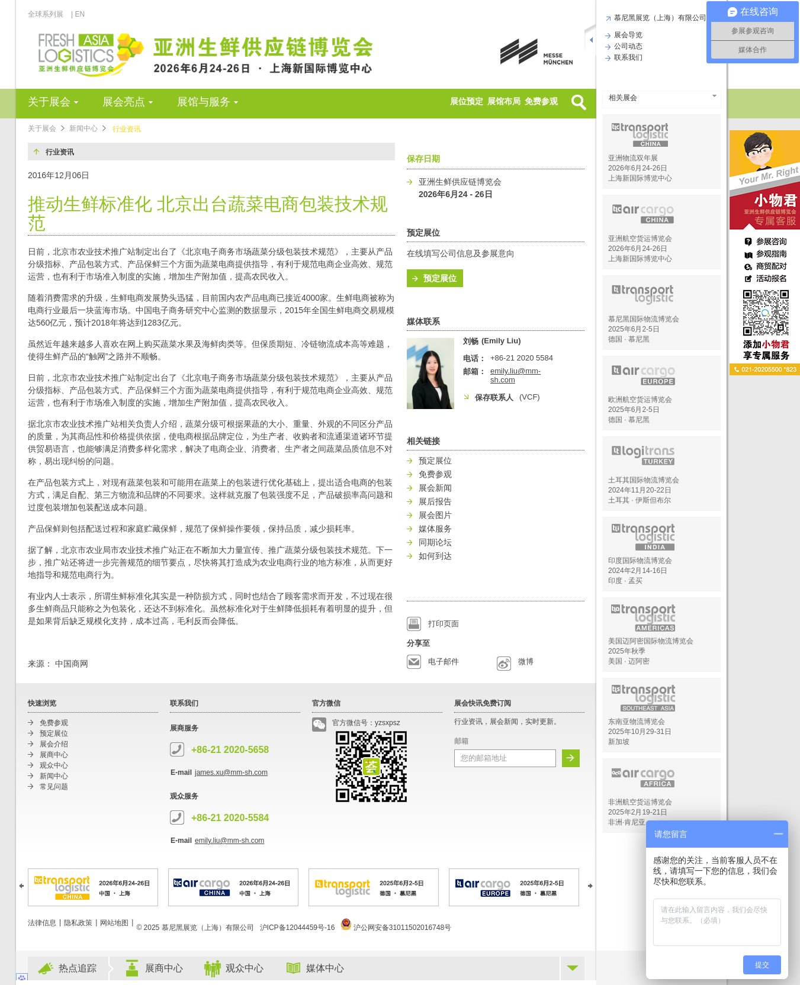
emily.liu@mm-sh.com (229, 840)
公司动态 (626, 46)
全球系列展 (49, 14)
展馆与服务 (203, 102)
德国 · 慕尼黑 (629, 339)
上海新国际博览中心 (640, 178)
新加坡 (618, 742)
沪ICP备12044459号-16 (297, 927)
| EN (78, 14)
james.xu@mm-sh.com (231, 772)
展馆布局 (504, 101)
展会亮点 (123, 102)
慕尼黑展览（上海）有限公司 (658, 18)
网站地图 (114, 923)
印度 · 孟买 (625, 581)
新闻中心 (83, 128)
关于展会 (49, 102)
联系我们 (626, 57)
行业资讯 (127, 129)
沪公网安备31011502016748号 (395, 927)
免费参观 (541, 101)
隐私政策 (78, 923)
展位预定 (466, 101)
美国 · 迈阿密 (629, 661)
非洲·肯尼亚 (626, 822)
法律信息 (42, 923)
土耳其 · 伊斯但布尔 (639, 500)
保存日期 (423, 158)
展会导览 (626, 35)
